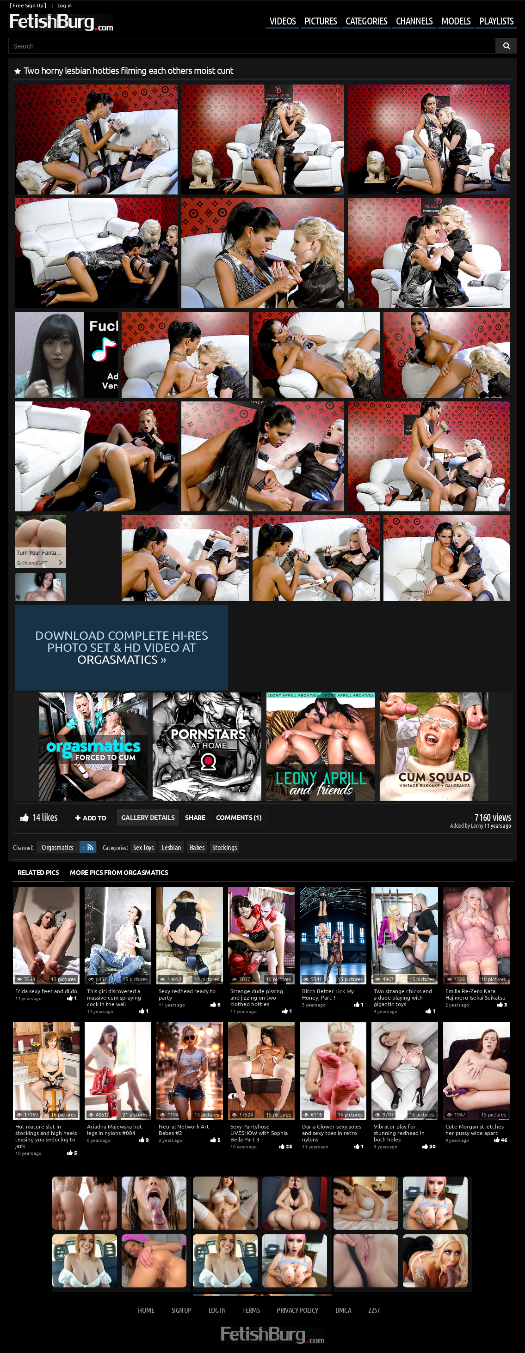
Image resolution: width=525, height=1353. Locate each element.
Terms (250, 1309)
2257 (374, 1309)
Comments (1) (239, 817)
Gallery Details (148, 817)
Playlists (496, 20)
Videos (282, 20)
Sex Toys (143, 847)
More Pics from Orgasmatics (119, 872)
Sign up (181, 1309)
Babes (196, 847)
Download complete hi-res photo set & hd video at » (262, 648)
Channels (414, 20)
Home (146, 1309)
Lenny (477, 825)
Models (455, 20)
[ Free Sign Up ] (28, 5)
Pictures (320, 20)
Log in (64, 5)
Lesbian (171, 847)
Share (195, 817)
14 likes (45, 817)
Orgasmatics (57, 847)
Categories (366, 20)
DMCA (343, 1309)
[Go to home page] (60, 22)
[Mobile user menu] (384, 21)
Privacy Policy (297, 1309)
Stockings (224, 847)
